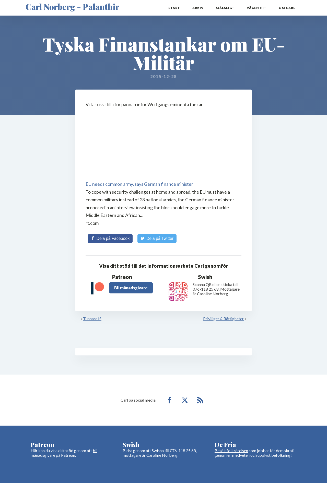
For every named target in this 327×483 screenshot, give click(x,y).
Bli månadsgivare (131, 287)
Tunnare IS (92, 318)
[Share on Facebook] (110, 238)
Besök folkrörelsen (231, 450)
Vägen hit (256, 8)
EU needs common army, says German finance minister (139, 184)
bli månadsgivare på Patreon (64, 452)
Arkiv (198, 8)
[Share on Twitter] (157, 238)
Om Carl (287, 8)
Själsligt (225, 8)
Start (174, 8)
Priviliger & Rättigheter (223, 318)
